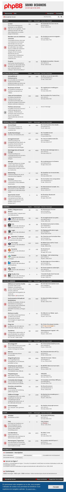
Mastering (11, 173)
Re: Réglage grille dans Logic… (50, 230)
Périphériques (13, 374)
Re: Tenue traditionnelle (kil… (49, 139)
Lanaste (45, 332)
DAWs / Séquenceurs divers (15, 211)
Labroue (45, 63)
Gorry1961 (45, 232)
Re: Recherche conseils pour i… (50, 394)
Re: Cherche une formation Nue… (51, 236)
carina (45, 89)
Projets (10, 61)
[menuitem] (14, 13)
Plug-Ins (11, 324)
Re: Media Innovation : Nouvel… (50, 61)
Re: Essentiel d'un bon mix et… (50, 23)
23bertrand (46, 375)
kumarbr (45, 25)
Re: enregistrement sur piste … (50, 217)
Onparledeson (47, 78)
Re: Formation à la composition (50, 179)
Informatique (12, 406)
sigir (44, 434)
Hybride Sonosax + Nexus (48, 358)
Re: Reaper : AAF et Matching (49, 255)
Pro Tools (14, 243)
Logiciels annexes (9, 281)
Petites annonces (14, 107)
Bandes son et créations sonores (16, 37)
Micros (10, 352)
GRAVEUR (44, 373)
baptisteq (46, 314)
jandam (45, 196)
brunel (45, 353)
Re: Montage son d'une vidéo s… (50, 261)
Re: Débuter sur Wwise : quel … (50, 313)
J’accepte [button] (56, 487)
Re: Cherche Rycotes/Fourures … (51, 344)
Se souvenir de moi (9, 457)
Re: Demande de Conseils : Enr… (50, 187)
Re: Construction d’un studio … (50, 125)
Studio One (15, 274)
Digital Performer (17, 218)
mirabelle (45, 38)
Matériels (6, 341)
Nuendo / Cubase (17, 237)
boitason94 (46, 163)
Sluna (44, 442)
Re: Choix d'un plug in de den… (50, 324)
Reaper (13, 255)
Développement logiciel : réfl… (50, 330)
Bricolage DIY (12, 344)
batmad (45, 188)
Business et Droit (14, 88)
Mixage (10, 161)
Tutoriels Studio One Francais (50, 274)
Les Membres (12, 433)
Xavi (44, 300)
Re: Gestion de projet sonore (49, 405)
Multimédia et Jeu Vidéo (16, 187)
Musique (11, 179)
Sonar (13, 268)
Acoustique (12, 125)
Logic (13, 230)
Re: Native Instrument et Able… (50, 224)
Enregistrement (13, 139)
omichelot (46, 211)
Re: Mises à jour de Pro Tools (49, 242)
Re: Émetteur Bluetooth (48, 194)
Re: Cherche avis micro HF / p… (50, 351)
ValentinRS (46, 225)
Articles (10, 416)
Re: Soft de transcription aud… (50, 284)
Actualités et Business (11, 73)
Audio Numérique (14, 133)
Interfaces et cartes (15, 366)
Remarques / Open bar (16, 441)
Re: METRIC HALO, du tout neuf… (50, 366)
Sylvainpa (46, 238)
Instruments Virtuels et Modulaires (16, 299)
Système (11, 331)
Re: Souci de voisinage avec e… (50, 150)
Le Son (10, 24)
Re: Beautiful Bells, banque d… (50, 298)
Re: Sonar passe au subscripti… (50, 267)
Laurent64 (46, 345)
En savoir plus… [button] (31, 489)
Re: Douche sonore (46, 386)
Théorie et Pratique (9, 122)
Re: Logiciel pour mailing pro (49, 87)
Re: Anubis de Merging (47, 415)
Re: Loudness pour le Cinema (50, 161)
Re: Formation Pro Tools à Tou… (50, 95)
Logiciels (6, 207)
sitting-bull (46, 219)
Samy (45, 250)
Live (12, 224)
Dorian (45, 423)
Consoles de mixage (15, 380)
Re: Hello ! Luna (45, 432)
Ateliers (5, 21)
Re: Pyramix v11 (45, 249)
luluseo (45, 367)
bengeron (46, 244)
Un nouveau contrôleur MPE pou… (51, 380)
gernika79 (46, 126)
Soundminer (20, 295)
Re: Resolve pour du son (48, 209)
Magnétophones (14, 358)
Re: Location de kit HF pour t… (50, 440)
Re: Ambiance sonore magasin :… (51, 36)
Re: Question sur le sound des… (50, 172)
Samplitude (15, 261)
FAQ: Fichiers (45, 421)
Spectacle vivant (14, 195)
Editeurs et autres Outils (16, 284)
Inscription (19, 453)
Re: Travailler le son (47, 133)
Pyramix (14, 249)
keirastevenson (47, 388)
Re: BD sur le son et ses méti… (49, 76)
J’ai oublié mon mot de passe (51, 455)
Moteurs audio (13, 313)
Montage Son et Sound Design (16, 151)
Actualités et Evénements (12, 77)
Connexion (9, 453)
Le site (5, 413)
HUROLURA (46, 381)
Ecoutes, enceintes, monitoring (15, 387)
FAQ (9, 421)
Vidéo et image (13, 394)
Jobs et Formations (15, 96)
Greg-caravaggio (48, 326)
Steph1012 (45, 396)
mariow (45, 257)
